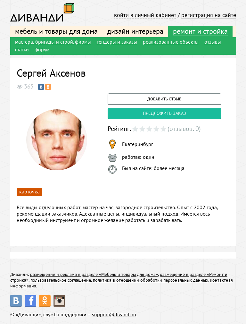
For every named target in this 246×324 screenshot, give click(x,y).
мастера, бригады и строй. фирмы (53, 41)
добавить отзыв (164, 99)
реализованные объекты (171, 41)
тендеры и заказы (117, 41)
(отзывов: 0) (184, 128)
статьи (22, 49)
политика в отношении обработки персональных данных (150, 280)
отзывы (212, 41)
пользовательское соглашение (60, 280)
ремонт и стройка (200, 31)
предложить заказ (164, 113)
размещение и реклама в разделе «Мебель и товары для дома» (94, 274)
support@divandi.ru (114, 314)
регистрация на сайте (208, 15)
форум (42, 49)
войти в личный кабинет (145, 15)
